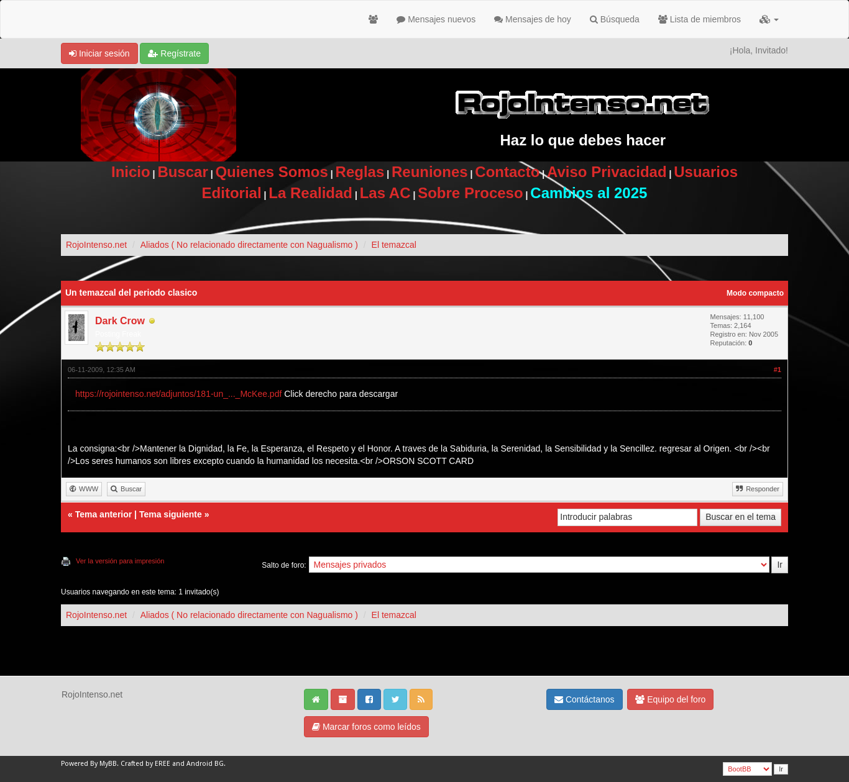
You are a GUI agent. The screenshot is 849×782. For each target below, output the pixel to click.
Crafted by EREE (145, 764)
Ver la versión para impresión (120, 561)
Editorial (232, 192)
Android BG (205, 764)
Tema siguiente (170, 514)
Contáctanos (584, 699)
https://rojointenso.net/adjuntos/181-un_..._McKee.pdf (178, 394)
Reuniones (430, 171)
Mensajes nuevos (436, 19)
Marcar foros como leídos (366, 727)
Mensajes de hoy (532, 19)
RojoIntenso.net (96, 245)
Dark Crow (120, 321)
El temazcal (394, 245)
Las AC (385, 192)
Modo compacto (755, 293)
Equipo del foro (670, 699)
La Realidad (310, 192)
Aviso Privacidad (607, 171)
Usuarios (706, 171)
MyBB (108, 764)
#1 (777, 369)
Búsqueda (615, 19)
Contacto (507, 171)
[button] (769, 19)
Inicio (130, 171)
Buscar (182, 171)
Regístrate (174, 53)
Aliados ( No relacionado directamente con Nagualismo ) (249, 245)
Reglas (360, 171)
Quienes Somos (271, 171)
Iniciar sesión (99, 53)
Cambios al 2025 (588, 192)
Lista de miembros (699, 19)
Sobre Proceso (470, 192)
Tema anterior (103, 514)
